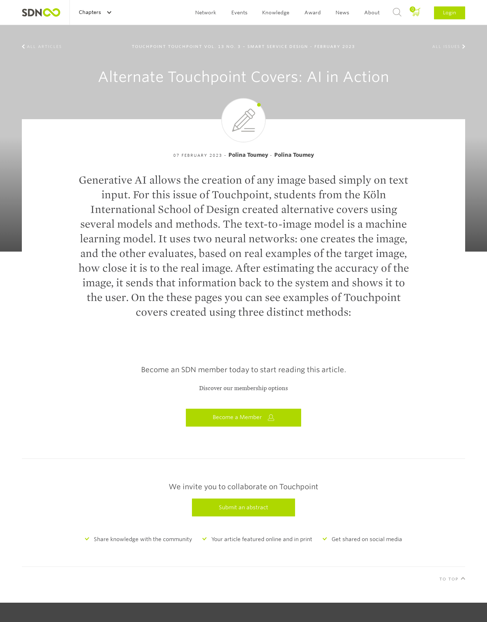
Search (397, 12)
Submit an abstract (243, 507)
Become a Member (243, 417)
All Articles (44, 46)
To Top (449, 579)
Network (205, 12)
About (372, 12)
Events (239, 12)
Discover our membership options (243, 388)
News (342, 12)
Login (449, 12)
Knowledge (275, 12)
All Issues (446, 46)
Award (312, 12)
